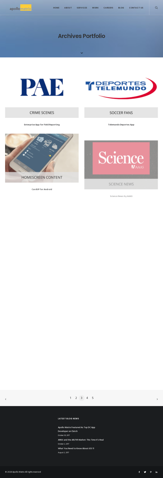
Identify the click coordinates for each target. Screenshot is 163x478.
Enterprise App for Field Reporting (42, 125)
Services (82, 7)
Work (95, 7)
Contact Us (136, 7)
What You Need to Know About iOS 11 (76, 448)
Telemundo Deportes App (121, 125)
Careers (108, 7)
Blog (121, 7)
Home (56, 7)
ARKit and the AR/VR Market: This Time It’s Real (81, 440)
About (68, 7)
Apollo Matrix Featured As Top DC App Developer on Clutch (76, 429)
